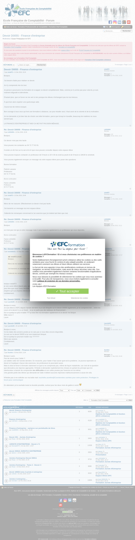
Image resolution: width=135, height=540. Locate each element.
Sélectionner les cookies (79, 298)
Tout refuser (51, 298)
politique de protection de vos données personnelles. (58, 281)
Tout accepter (67, 291)
